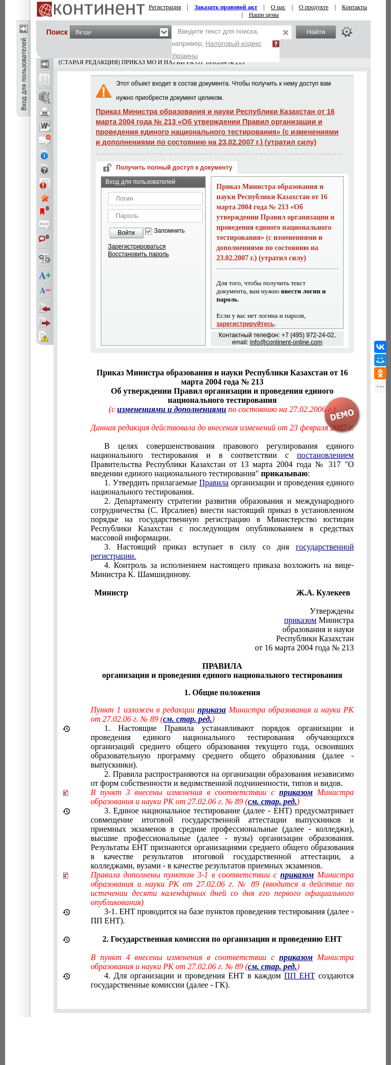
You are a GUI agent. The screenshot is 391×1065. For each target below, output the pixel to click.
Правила (214, 482)
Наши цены (264, 14)
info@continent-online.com (286, 342)
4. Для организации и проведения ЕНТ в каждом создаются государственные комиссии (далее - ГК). (222, 980)
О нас (278, 7)
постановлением (325, 455)
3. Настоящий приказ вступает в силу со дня (222, 551)
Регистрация (165, 7)
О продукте (313, 7)
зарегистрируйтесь (245, 323)
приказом (300, 620)
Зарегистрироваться (136, 246)
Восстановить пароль (138, 254)
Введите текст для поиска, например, (217, 44)
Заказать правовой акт (226, 7)
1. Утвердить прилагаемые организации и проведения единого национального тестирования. (222, 487)
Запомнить (169, 231)
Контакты (355, 7)
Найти (315, 32)
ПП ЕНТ (299, 975)
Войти (126, 232)
